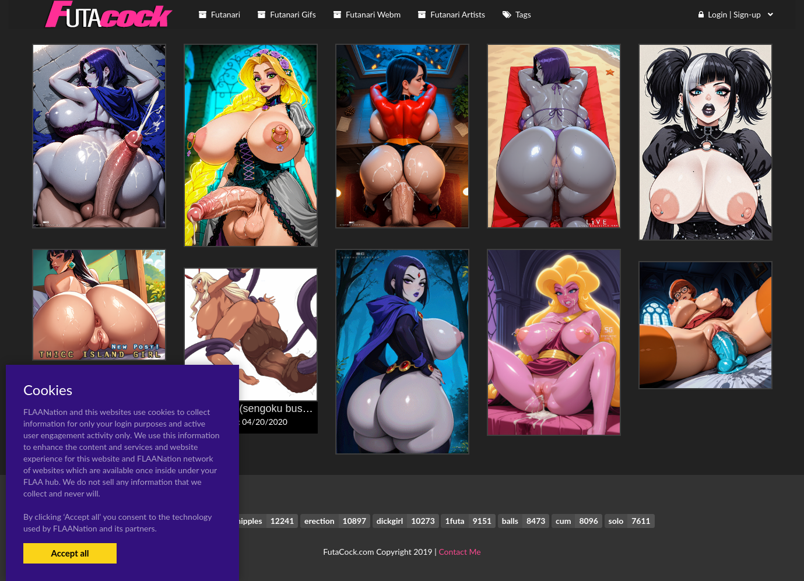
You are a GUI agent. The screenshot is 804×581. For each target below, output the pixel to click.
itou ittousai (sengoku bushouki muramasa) (284, 408)
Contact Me (459, 552)
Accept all (70, 553)
